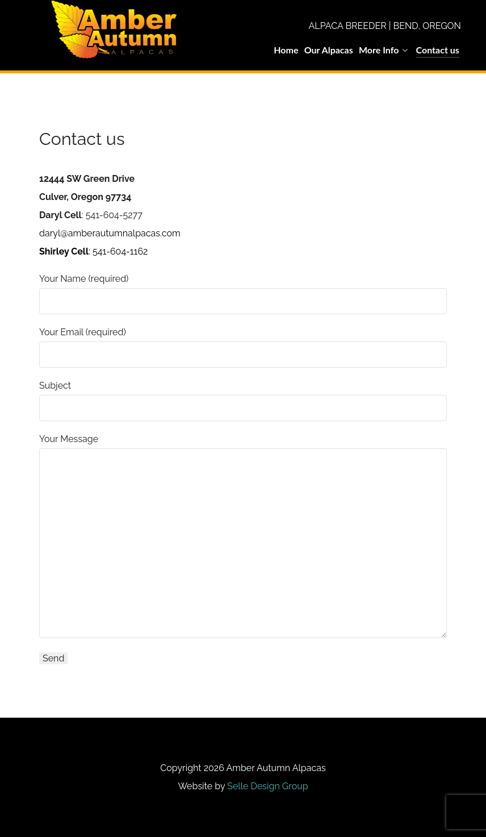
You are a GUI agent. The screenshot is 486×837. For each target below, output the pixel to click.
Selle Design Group (267, 786)
